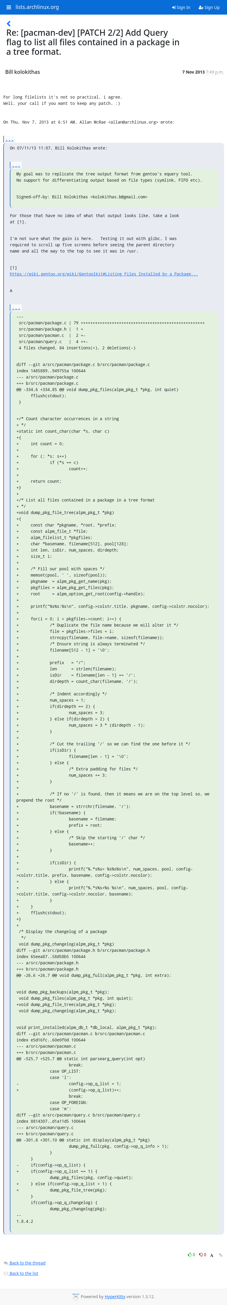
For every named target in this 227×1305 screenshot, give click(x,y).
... (9, 139)
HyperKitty (115, 1296)
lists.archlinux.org (37, 7)
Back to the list (20, 1273)
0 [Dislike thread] (202, 1254)
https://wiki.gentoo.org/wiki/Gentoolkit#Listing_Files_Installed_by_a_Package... (104, 274)
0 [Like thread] (192, 1254)
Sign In (181, 7)
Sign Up (209, 7)
